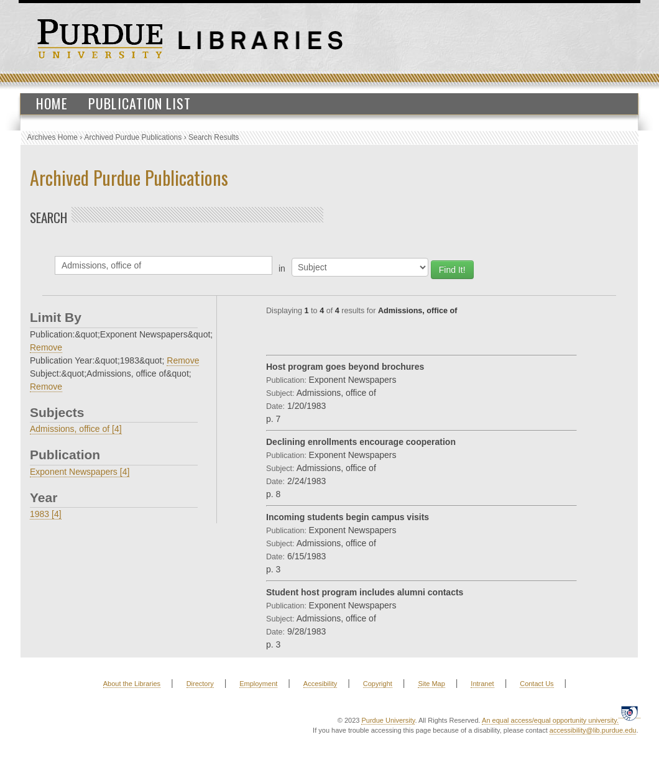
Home (52, 103)
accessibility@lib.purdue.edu (593, 730)
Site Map (431, 683)
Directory (200, 683)
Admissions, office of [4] (76, 429)
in (282, 268)
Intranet (482, 683)
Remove (46, 347)
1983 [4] (46, 514)
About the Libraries (131, 683)
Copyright (377, 683)
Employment (258, 683)
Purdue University (388, 720)
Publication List (139, 103)
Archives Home (52, 137)
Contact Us (536, 683)
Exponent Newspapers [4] (79, 472)
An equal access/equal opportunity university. (550, 720)
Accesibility (320, 683)
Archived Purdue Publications (133, 137)
